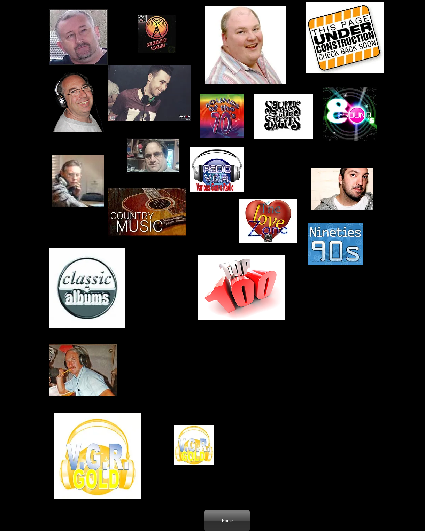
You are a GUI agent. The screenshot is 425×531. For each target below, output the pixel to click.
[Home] (227, 520)
